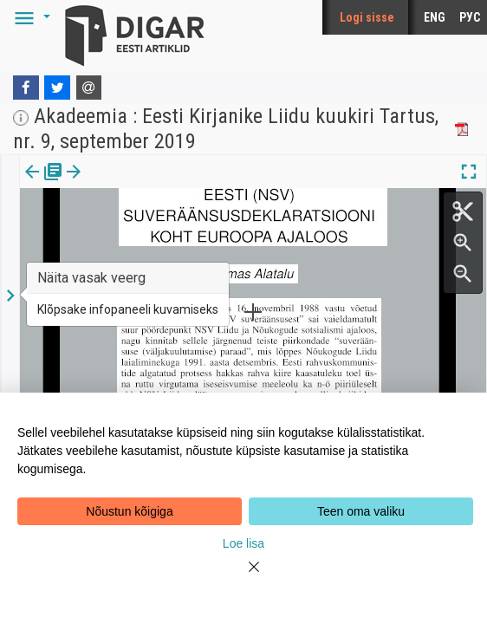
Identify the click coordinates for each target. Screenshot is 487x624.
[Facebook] (26, 87)
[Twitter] (57, 87)
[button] (29, 17)
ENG (434, 17)
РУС (469, 17)
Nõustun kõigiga (129, 511)
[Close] (243, 577)
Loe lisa (243, 543)
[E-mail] (89, 87)
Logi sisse (367, 17)
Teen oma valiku (361, 511)
